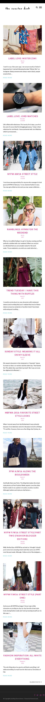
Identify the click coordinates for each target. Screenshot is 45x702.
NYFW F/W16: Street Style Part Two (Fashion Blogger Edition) (22, 535)
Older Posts (36, 682)
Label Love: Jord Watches (22, 116)
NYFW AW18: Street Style (22, 174)
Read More (7, 77)
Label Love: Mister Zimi (22, 58)
